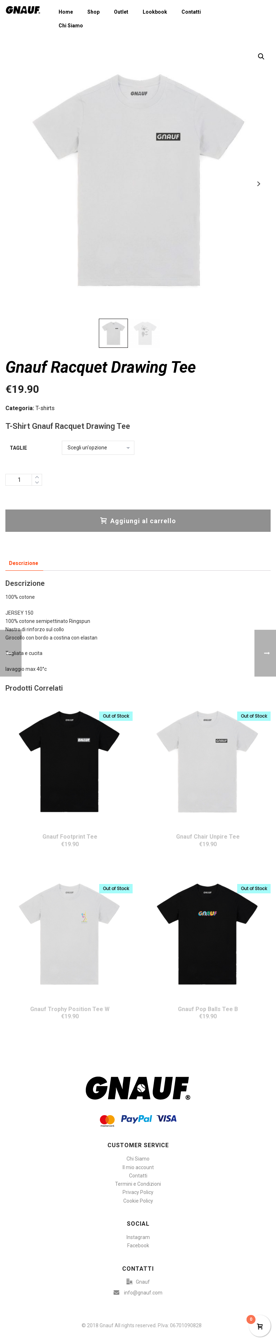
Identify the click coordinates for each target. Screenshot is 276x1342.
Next (258, 183)
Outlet (121, 12)
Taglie (18, 448)
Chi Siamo (71, 25)
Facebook (138, 1245)
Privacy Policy (138, 1192)
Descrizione (23, 563)
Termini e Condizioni (138, 1184)
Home (66, 12)
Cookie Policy (138, 1201)
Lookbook (155, 12)
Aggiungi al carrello (138, 521)
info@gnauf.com (143, 1293)
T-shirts (45, 408)
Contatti (191, 12)
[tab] (23, 563)
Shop (93, 12)
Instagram (138, 1237)
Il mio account (138, 1167)
